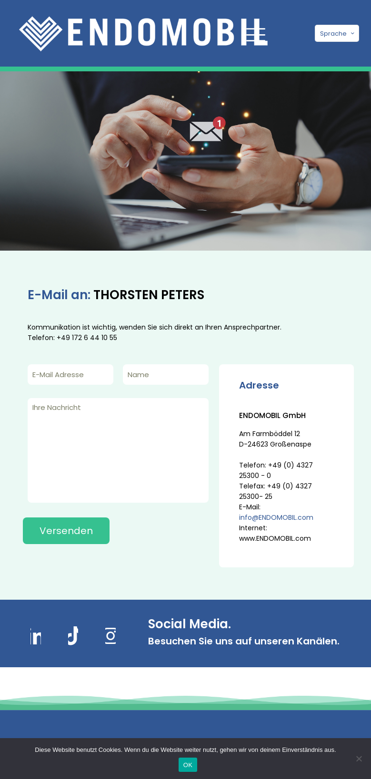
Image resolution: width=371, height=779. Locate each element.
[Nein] (359, 758)
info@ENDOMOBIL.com (276, 517)
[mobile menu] (254, 33)
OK (187, 765)
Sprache (338, 33)
